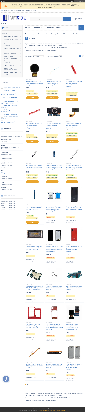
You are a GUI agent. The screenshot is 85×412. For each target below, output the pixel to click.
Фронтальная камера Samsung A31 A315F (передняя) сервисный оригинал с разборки (72, 327)
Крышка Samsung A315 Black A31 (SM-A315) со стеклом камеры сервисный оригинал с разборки (74, 208)
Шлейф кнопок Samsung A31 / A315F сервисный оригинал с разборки (34, 365)
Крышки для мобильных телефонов (11, 44)
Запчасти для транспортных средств (10, 69)
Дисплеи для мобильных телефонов (11, 40)
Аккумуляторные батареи (11, 36)
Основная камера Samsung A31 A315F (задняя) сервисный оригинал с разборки (53, 126)
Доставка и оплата (54, 27)
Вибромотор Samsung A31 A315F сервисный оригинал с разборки (34, 83)
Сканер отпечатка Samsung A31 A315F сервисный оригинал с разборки (73, 125)
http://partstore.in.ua (6, 173)
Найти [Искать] (67, 18)
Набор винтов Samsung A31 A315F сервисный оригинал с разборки (54, 287)
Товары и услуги (32, 34)
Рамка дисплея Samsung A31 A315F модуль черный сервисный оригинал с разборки (74, 366)
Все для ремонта (9, 65)
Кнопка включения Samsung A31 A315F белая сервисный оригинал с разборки (34, 167)
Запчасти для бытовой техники (10, 73)
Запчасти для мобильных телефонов (11, 61)
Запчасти (4, 33)
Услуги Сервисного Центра (11, 48)
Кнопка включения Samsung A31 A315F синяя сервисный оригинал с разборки (54, 167)
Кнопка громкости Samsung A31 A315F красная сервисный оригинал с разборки (34, 126)
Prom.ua (50, 408)
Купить (32, 97)
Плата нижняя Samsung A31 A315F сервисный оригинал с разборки (74, 287)
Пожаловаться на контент (44, 410)
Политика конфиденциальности (58, 410)
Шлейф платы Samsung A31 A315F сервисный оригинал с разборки (54, 365)
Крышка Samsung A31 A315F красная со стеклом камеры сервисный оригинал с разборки (74, 249)
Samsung (53, 34)
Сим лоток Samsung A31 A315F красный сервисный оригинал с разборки (33, 326)
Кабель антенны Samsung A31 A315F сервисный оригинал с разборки (53, 83)
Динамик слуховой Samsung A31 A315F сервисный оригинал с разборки (34, 248)
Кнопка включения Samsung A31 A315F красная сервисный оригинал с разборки (74, 84)
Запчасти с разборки (10, 53)
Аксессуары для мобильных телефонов (10, 57)
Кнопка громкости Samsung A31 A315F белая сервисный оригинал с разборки (74, 167)
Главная (28, 27)
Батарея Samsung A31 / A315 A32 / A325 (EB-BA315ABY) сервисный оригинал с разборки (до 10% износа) (54, 208)
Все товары (38, 27)
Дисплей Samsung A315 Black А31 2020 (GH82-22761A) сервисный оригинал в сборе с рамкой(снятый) (54, 249)
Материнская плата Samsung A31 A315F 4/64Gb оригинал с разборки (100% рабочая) (34, 287)
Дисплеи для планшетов (11, 51)
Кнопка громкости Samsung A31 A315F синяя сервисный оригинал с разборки (34, 207)
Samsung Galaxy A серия (64, 34)
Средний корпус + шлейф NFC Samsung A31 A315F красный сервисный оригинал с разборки (54, 327)
